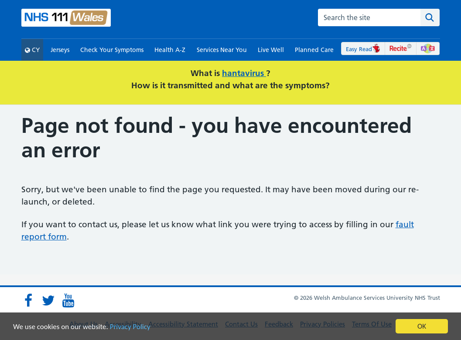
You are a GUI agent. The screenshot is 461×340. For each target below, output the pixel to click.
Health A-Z (169, 50)
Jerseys (60, 50)
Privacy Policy (130, 326)
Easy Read (363, 48)
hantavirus (244, 73)
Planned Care (314, 50)
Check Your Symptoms (111, 50)
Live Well (271, 50)
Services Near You (222, 50)
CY (32, 50)
